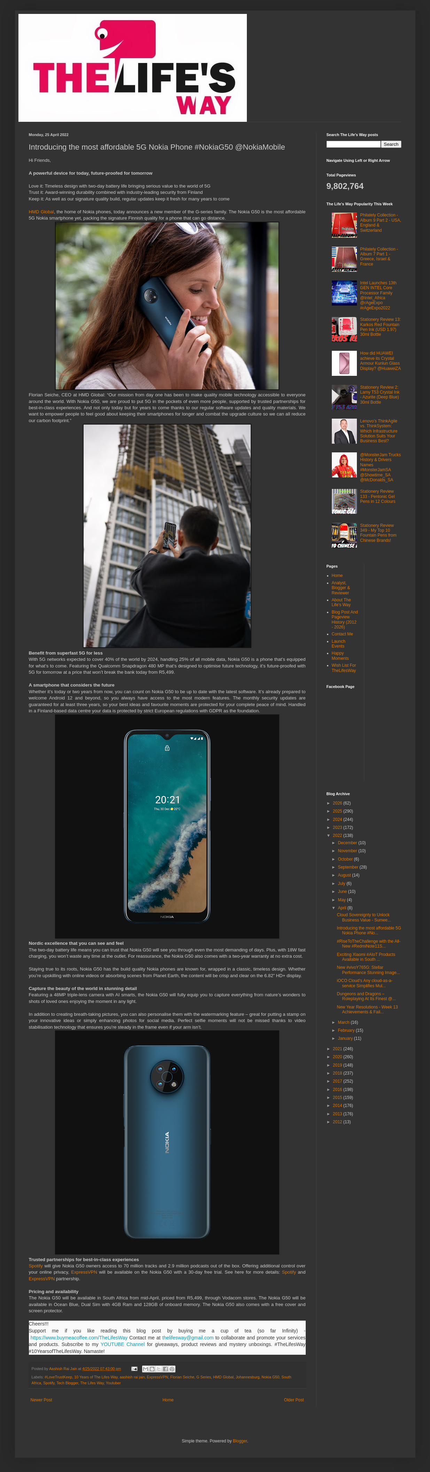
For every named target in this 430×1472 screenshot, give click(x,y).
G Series (203, 1377)
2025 (338, 811)
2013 (338, 1113)
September (348, 867)
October (346, 859)
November (348, 850)
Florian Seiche (182, 1377)
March (344, 1022)
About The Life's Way (341, 602)
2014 (338, 1105)
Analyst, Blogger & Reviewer (341, 587)
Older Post (294, 1400)
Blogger (240, 1441)
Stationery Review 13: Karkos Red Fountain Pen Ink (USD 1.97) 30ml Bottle (380, 327)
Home (168, 1400)
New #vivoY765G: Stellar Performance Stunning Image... (368, 970)
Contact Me (342, 634)
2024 (338, 819)
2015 (338, 1097)
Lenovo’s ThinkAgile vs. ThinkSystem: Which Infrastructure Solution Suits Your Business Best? (378, 431)
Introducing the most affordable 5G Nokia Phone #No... (369, 930)
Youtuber (113, 1383)
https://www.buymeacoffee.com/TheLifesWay (79, 1337)
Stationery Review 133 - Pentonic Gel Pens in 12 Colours (377, 496)
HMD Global (41, 211)
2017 (338, 1081)
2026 (338, 803)
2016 (338, 1089)
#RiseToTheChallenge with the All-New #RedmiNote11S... (368, 944)
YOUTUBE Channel (123, 1344)
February (346, 1030)
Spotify (36, 1265)
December (348, 842)
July (342, 883)
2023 (338, 827)
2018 (338, 1073)
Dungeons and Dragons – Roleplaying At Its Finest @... (366, 996)
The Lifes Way (92, 1383)
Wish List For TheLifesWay (344, 668)
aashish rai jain (132, 1377)
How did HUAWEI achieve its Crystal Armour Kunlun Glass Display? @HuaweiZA (380, 361)
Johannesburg (247, 1377)
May (342, 899)
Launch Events (338, 644)
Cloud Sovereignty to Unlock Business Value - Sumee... (364, 917)
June (343, 891)
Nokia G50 (270, 1377)
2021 (338, 1048)
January (346, 1038)
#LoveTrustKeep (58, 1377)
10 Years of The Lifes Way (96, 1377)
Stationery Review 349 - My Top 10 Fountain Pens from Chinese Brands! (378, 533)
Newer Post (41, 1400)
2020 (338, 1056)
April (342, 907)
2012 (338, 1121)
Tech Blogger (67, 1383)
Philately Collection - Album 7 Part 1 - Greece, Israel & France (379, 257)
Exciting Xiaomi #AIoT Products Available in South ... (366, 957)
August (345, 875)
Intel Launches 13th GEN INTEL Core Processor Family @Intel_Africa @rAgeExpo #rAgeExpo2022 (378, 295)
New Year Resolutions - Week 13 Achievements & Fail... (367, 1009)
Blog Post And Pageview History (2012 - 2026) (345, 620)
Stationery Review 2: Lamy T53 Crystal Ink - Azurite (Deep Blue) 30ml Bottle (379, 395)
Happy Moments (340, 655)
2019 (338, 1065)
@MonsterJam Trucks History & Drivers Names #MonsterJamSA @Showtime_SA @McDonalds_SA (380, 467)
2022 (338, 835)
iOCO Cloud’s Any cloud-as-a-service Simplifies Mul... (364, 983)
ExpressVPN (84, 1272)
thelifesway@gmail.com (187, 1337)
